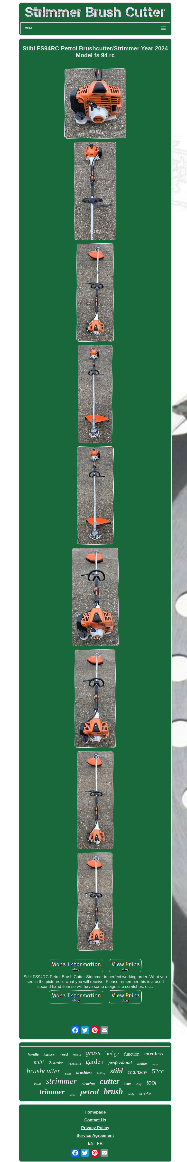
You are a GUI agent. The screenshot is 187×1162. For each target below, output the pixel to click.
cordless (153, 1053)
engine (142, 1063)
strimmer (61, 1081)
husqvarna (74, 1063)
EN (91, 1143)
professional (120, 1062)
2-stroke (56, 1062)
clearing (88, 1084)
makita (77, 1055)
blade (68, 1073)
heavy (155, 1064)
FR (100, 1143)
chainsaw (137, 1072)
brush (113, 1091)
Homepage (95, 1112)
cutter (109, 1081)
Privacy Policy (95, 1127)
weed (63, 1054)
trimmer (52, 1091)
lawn (37, 1084)
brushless (84, 1072)
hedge (112, 1053)
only (131, 1094)
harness (49, 1055)
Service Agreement (95, 1135)
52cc (158, 1071)
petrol (89, 1091)
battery (101, 1073)
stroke (145, 1093)
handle (33, 1054)
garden (94, 1061)
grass (92, 1053)
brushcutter (43, 1071)
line (127, 1083)
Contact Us (95, 1120)
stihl (116, 1071)
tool (151, 1082)
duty (139, 1084)
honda (72, 1095)
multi (38, 1062)
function (131, 1054)
